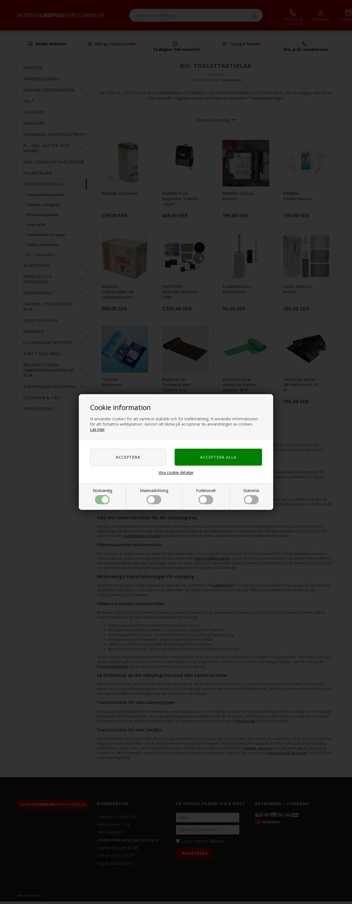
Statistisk (251, 496)
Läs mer (97, 429)
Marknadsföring (154, 496)
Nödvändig (102, 496)
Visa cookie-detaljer (176, 472)
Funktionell (205, 496)
